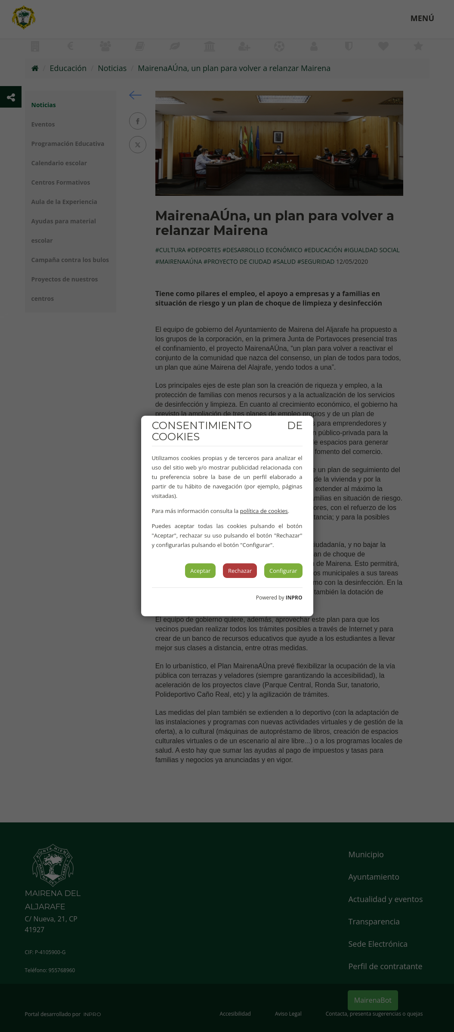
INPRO (294, 597)
